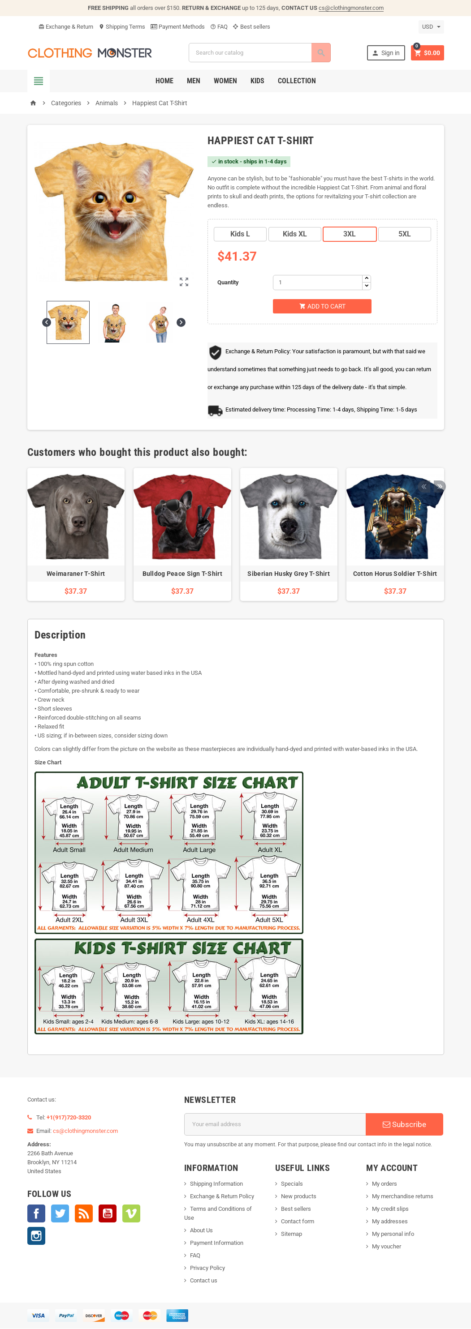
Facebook (36, 1214)
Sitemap (291, 1234)
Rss (84, 1214)
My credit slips (390, 1209)
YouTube (108, 1214)
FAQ (219, 26)
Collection (297, 81)
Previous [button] (423, 453)
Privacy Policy (207, 1268)
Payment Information (216, 1243)
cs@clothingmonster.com (351, 7)
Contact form (297, 1221)
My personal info (393, 1234)
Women (225, 81)
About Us (201, 1230)
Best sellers (251, 26)
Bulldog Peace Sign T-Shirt (182, 574)
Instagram (36, 1236)
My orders (384, 1184)
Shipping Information (216, 1184)
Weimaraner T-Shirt (76, 574)
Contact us (203, 1281)
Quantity (228, 282)
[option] (76, 535)
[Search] (259, 52)
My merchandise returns (402, 1196)
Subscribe (404, 1124)
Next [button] (437, 453)
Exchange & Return (66, 26)
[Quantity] (318, 282)
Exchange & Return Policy (222, 1196)
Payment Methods (178, 26)
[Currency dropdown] (431, 27)
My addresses (390, 1221)
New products (298, 1196)
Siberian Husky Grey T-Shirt (288, 574)
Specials (292, 1184)
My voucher (386, 1246)
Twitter (60, 1214)
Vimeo (131, 1214)
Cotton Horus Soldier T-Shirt (395, 574)
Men (193, 81)
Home (164, 81)
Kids (257, 81)
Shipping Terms (122, 26)
